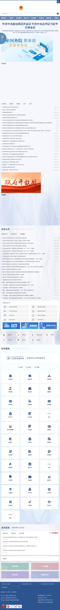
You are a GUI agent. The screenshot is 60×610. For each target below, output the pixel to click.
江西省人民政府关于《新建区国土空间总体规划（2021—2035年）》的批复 (18, 248)
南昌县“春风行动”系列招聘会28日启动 (11, 162)
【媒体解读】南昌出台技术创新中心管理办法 (12, 279)
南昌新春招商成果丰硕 (7, 112)
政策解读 (22, 234)
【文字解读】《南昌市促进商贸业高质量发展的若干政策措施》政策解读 (18, 295)
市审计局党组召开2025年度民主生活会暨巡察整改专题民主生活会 (16, 146)
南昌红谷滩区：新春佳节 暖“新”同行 (10, 169)
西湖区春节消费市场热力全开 (9, 167)
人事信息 (10, 339)
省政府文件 (4, 234)
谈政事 (4, 558)
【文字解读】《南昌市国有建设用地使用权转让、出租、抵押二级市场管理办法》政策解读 (22, 298)
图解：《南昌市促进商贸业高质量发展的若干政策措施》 (15, 292)
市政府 (11, 18)
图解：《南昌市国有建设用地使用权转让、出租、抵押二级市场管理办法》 (18, 290)
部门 (24, 103)
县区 (30, 103)
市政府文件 (14, 234)
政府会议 (24, 339)
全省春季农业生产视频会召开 (9, 143)
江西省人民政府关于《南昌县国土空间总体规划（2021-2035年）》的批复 (18, 251)
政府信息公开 (6, 302)
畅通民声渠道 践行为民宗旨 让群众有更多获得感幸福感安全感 (16, 133)
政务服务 (33, 18)
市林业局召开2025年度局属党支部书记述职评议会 (13, 154)
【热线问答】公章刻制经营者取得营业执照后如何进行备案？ (16, 542)
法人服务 (28, 367)
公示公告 (3, 63)
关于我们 (9, 592)
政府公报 (24, 334)
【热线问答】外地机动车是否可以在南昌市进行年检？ (14, 551)
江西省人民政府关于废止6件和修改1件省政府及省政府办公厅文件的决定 (18, 243)
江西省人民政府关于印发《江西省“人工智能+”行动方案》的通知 (16, 240)
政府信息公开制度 (41, 306)
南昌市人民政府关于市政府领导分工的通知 (12, 269)
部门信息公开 (12, 319)
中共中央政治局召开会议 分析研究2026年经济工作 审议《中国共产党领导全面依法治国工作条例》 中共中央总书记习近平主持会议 (27, 130)
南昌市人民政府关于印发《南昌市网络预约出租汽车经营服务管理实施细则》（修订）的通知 (22, 258)
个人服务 (20, 367)
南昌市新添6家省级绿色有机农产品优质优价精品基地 (14, 115)
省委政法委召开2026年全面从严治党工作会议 (12, 138)
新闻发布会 (45, 575)
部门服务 (37, 367)
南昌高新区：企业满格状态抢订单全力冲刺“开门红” (14, 164)
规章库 (52, 334)
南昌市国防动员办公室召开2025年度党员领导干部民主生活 (15, 151)
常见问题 (21, 533)
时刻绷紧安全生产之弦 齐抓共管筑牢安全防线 (12, 135)
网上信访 (15, 575)
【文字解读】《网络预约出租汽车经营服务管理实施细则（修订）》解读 (18, 285)
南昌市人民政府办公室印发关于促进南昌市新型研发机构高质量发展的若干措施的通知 (21, 271)
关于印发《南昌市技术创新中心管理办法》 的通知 (13, 274)
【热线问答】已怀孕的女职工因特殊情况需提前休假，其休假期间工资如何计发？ (20, 547)
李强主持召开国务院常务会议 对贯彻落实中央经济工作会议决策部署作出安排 (19, 128)
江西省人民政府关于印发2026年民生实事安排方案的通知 (15, 238)
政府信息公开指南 (13, 306)
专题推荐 (3, 194)
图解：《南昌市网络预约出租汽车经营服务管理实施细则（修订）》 (17, 282)
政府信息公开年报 (41, 311)
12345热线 (45, 566)
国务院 (11, 103)
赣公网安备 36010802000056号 (45, 600)
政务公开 (26, 18)
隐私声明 (14, 592)
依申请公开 (11, 315)
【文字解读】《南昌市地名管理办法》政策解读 (13, 287)
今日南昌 (3, 103)
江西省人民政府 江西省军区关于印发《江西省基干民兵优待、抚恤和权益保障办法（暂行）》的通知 (24, 253)
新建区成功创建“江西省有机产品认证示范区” (12, 159)
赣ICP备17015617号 (42, 597)
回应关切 (5, 533)
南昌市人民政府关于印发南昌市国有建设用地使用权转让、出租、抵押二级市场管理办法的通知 (23, 266)
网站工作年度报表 (41, 315)
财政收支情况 (39, 334)
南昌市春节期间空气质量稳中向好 (10, 117)
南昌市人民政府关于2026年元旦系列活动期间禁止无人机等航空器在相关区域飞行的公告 (21, 261)
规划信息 (38, 339)
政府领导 (10, 334)
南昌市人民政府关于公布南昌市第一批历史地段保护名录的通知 (16, 264)
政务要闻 (18, 18)
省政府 (18, 103)
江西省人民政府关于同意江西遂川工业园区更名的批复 (14, 256)
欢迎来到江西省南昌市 (36, 358)
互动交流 (41, 18)
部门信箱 (15, 566)
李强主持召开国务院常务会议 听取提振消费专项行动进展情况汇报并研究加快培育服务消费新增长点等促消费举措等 (27, 122)
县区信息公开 (40, 319)
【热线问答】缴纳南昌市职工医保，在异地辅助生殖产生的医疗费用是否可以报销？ (20, 538)
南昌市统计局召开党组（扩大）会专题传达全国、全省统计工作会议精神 (18, 148)
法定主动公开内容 (13, 311)
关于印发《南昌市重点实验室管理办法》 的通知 (13, 277)
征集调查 (13, 533)
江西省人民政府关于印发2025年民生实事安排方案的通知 (15, 245)
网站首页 (3, 18)
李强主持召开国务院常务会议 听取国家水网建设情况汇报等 (15, 125)
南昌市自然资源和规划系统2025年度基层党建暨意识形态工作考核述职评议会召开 (20, 156)
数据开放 (48, 18)
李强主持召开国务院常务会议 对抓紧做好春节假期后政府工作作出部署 (18, 120)
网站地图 (3, 592)
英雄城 (56, 18)
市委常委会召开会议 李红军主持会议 (10, 107)
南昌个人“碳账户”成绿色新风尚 (9, 109)
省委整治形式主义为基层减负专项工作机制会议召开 (14, 141)
